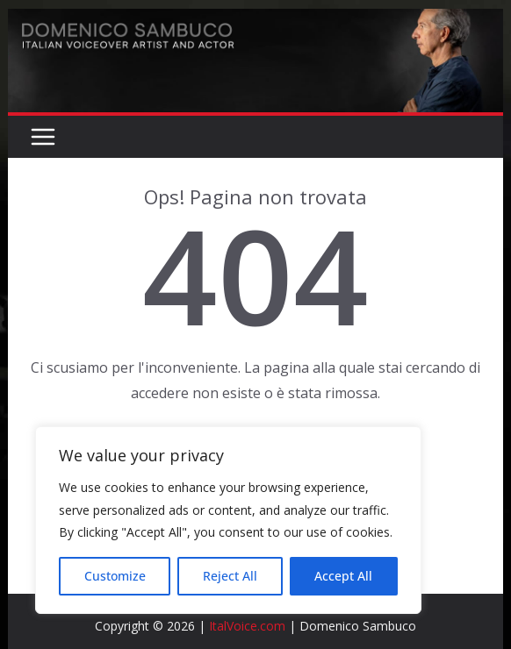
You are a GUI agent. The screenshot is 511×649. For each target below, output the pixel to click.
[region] (228, 520)
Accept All (343, 575)
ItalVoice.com (247, 625)
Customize (115, 575)
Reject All (230, 575)
